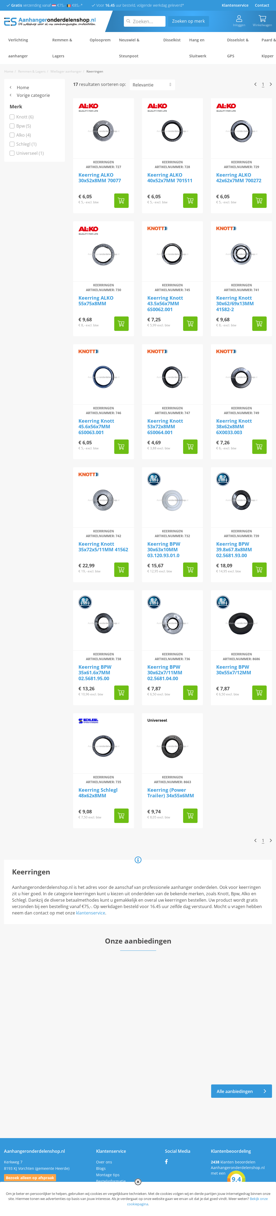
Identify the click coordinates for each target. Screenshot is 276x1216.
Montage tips (108, 1174)
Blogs (101, 1168)
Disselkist (172, 39)
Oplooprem (100, 39)
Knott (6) (22, 117)
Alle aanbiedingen (242, 1091)
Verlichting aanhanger (18, 47)
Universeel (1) (27, 153)
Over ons (104, 1161)
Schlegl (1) (23, 144)
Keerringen (94, 71)
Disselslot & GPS (238, 47)
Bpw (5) (20, 126)
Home (8, 71)
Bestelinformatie (111, 1181)
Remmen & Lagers (62, 47)
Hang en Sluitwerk (197, 47)
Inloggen (239, 21)
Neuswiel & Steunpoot (129, 47)
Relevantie (143, 85)
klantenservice (90, 913)
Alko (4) (20, 135)
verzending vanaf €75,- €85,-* (45, 5)
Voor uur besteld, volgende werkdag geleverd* (138, 5)
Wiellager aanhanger (66, 71)
